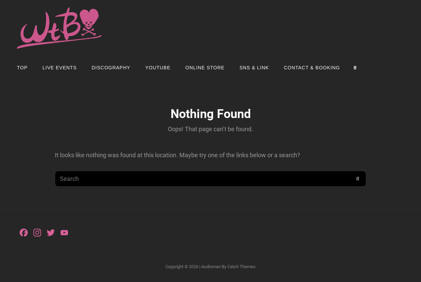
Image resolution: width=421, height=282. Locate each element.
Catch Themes (241, 266)
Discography (111, 67)
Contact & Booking (312, 67)
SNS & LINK (254, 67)
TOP (22, 67)
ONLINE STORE (205, 67)
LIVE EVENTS (60, 67)
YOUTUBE (158, 67)
